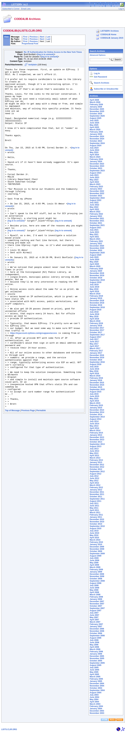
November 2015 (97, 385)
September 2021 (97, 225)
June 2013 (94, 451)
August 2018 (95, 310)
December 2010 (97, 519)
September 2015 (97, 389)
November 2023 (97, 166)
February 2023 (96, 186)
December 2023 (97, 164)
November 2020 (97, 248)
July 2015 (94, 394)
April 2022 (94, 209)
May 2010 (94, 535)
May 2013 (94, 453)
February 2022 (96, 214)
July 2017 (94, 339)
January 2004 (96, 708)
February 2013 (96, 460)
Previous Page (28, 478)
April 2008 (94, 592)
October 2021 (96, 223)
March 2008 (95, 594)
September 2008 (97, 581)
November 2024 (97, 139)
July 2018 (94, 312)
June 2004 (94, 697)
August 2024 (95, 145)
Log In (97, 73)
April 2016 (94, 373)
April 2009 (94, 565)
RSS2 (119, 720)
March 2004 (95, 704)
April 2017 (94, 346)
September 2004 (97, 690)
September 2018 (97, 307)
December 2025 (97, 109)
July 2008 (94, 585)
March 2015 (95, 403)
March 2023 (95, 184)
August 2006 (95, 638)
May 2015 (94, 398)
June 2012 (94, 478)
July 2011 (94, 503)
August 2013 (95, 446)
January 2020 (96, 271)
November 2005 (97, 658)
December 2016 (97, 355)
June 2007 (94, 615)
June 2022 (94, 205)
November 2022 (97, 193)
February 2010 (96, 542)
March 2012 (95, 485)
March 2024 (95, 157)
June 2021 (94, 232)
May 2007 (94, 617)
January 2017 (96, 353)
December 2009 (97, 547)
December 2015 (97, 382)
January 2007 (96, 626)
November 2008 (97, 576)
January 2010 (96, 544)
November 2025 (97, 111)
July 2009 (94, 558)
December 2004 (97, 683)
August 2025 (95, 118)
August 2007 (95, 610)
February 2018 (96, 323)
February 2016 (96, 378)
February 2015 (96, 405)
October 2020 (96, 250)
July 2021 (94, 230)
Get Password (100, 77)
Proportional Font (30, 43)
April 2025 (94, 127)
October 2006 (96, 633)
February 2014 (96, 433)
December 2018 (97, 300)
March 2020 (95, 266)
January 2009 (96, 572)
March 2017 (95, 348)
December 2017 (97, 328)
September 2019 (97, 280)
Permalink (41, 478)
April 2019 (94, 291)
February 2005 (96, 679)
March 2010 (95, 540)
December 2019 (97, 273)
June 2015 (94, 396)
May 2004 (94, 699)
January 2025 (96, 134)
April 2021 (94, 237)
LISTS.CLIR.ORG (9, 729)
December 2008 (97, 574)
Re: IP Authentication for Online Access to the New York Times (53, 52)
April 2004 (94, 702)
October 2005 (96, 661)
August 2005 (95, 665)
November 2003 (97, 713)
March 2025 (95, 129)
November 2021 (97, 221)
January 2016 (96, 380)
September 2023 (97, 170)
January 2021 (96, 243)
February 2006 (96, 651)
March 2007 (95, 622)
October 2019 (96, 278)
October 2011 (96, 496)
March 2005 (95, 677)
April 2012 (94, 483)
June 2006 (94, 642)
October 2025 (96, 114)
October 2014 (96, 414)
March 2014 (95, 430)
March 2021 (95, 239)
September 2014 (97, 417)
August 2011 (95, 501)
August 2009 (95, 556)
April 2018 (94, 319)
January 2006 (96, 654)
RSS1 (112, 720)
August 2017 (95, 337)
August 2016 (95, 364)
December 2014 (97, 410)
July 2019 (94, 284)
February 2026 (96, 104)
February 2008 (96, 597)
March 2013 (95, 458)
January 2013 (96, 462)
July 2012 (94, 476)
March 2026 (95, 102)
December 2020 (97, 246)
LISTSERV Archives (109, 31)
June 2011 (94, 506)
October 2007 (96, 606)
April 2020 (94, 264)
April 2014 (94, 428)
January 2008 (96, 599)
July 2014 (94, 421)
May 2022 (94, 207)
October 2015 (96, 387)
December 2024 (97, 136)
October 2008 (96, 579)
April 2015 (94, 401)
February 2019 (96, 296)
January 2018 (96, 325)
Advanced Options (97, 55)
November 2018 (97, 303)
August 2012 (95, 474)
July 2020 (94, 257)
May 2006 (94, 645)
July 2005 (94, 667)
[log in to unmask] (45, 54)
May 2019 (94, 289)
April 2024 (94, 155)
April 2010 (94, 537)
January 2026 (96, 107)
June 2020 (94, 259)
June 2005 (94, 670)
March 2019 (95, 294)
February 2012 (96, 487)
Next (42, 37)
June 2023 (94, 177)
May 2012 (94, 480)
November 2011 (97, 494)
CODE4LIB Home (108, 34)
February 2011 (96, 515)
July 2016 (94, 367)
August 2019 (95, 282)
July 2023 (94, 175)
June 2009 (94, 560)
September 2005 (97, 663)
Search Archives (97, 51)
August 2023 (95, 173)
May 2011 (94, 508)
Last (48, 37)
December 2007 (97, 601)
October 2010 (96, 524)
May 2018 (94, 316)
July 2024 (94, 148)
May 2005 (94, 672)
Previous (33, 37)
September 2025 (97, 116)
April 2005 (94, 674)
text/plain (32, 64)
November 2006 (97, 631)
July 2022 (94, 202)
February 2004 (96, 706)
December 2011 (97, 492)
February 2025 (96, 132)
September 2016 (97, 362)
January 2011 (96, 517)
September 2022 (97, 198)
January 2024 (96, 161)
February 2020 (96, 269)
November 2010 (97, 522)
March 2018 (95, 321)
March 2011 (95, 512)
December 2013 (97, 437)
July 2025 (94, 120)
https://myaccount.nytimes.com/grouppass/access (33, 386)
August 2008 (95, 583)
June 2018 (94, 314)
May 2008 (94, 590)
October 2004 (96, 688)
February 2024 (96, 159)
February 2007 (96, 624)
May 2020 (94, 262)
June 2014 (94, 424)
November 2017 (97, 330)
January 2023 (96, 189)
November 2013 (97, 439)
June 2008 (94, 588)
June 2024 (94, 150)
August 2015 (95, 392)
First (25, 37)
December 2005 (97, 656)
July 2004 (94, 695)
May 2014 (94, 426)
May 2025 (94, 125)
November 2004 (97, 686)
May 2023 (94, 180)
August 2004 (95, 692)
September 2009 (97, 553)
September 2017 (97, 335)
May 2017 (94, 344)
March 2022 (95, 212)
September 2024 (97, 143)
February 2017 (96, 351)
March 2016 (95, 376)
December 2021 (97, 218)
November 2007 (97, 604)
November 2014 (97, 412)
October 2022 (96, 196)
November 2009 (97, 549)
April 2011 (94, 510)
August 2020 (95, 255)
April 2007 (94, 620)
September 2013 (97, 444)
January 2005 (96, 681)
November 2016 (97, 357)
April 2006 (94, 647)
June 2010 (94, 533)
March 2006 (95, 649)
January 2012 (96, 490)
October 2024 (96, 141)
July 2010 (94, 531)
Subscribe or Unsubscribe (106, 89)
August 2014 (95, 419)
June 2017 (94, 341)
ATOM (104, 720)
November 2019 (97, 275)
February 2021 (96, 241)
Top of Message (12, 478)
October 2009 (96, 551)
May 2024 (94, 152)
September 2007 (97, 608)
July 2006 (94, 640)
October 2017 (96, 332)
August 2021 (95, 227)
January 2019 (96, 298)
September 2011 (97, 499)
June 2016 (94, 369)
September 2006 (97, 635)
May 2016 (94, 371)
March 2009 (95, 567)
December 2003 (97, 711)
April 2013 (94, 455)
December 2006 (97, 629)
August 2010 (95, 528)
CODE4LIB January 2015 (111, 38)
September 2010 (97, 526)
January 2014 (96, 435)
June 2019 (94, 287)
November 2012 (97, 467)
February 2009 (96, 569)
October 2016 (96, 360)
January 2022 (96, 216)
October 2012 (96, 469)
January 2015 (96, 408)
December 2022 (97, 191)
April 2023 (94, 182)
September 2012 (97, 471)
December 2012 (97, 465)
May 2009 (94, 563)
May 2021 (94, 234)
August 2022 (95, 200)
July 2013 (94, 449)
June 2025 (94, 123)
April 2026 (94, 100)
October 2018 (96, 305)
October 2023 (96, 168)
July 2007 (94, 613)
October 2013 (96, 442)
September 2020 (97, 253)
